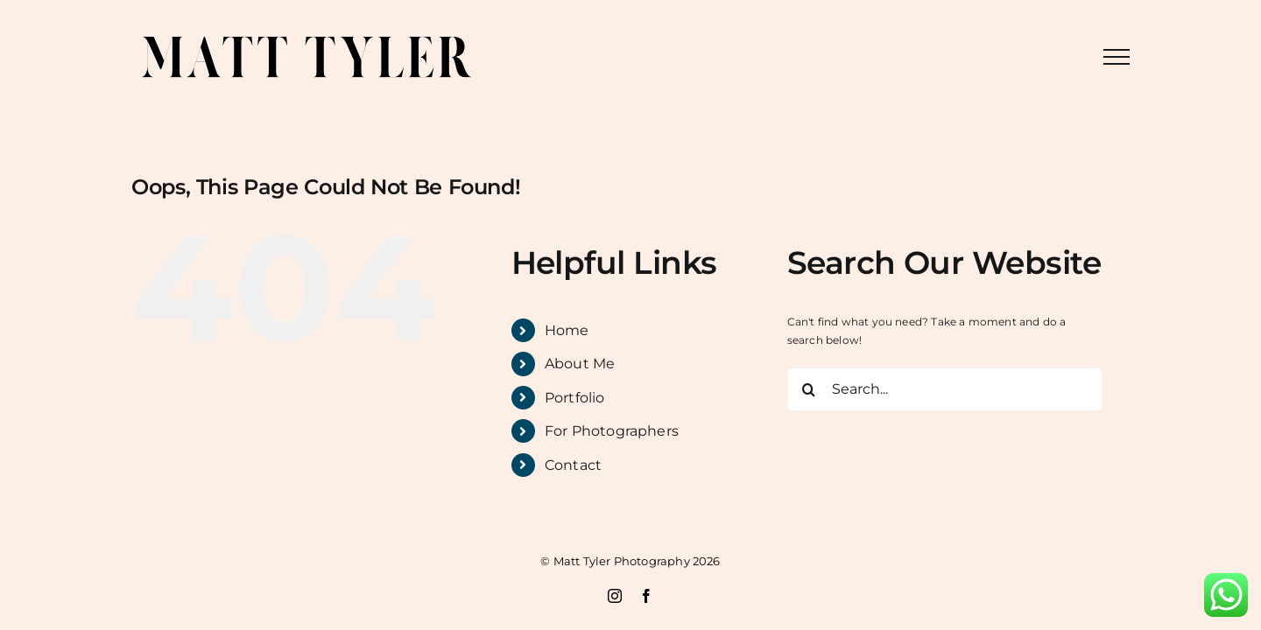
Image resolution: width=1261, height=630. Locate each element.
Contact (573, 465)
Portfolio (575, 397)
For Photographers (612, 431)
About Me (580, 363)
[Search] (809, 389)
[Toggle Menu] (1116, 57)
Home (567, 330)
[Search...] (944, 389)
